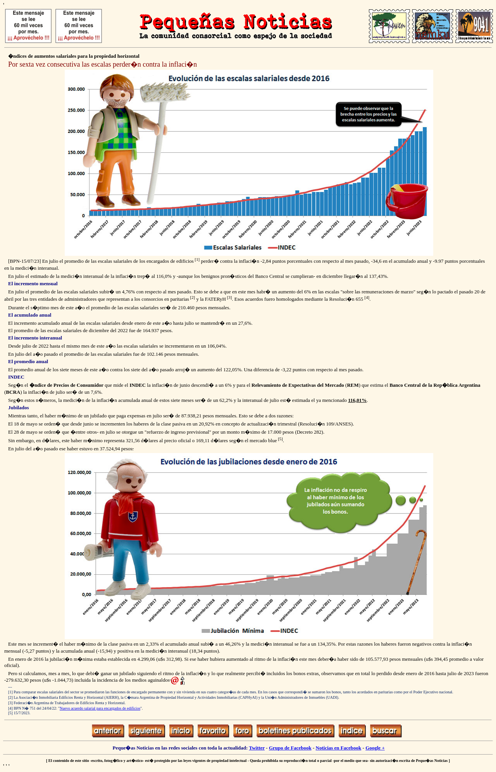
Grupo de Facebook (290, 748)
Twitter (257, 748)
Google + (375, 748)
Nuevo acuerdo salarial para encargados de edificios (100, 708)
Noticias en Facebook (339, 748)
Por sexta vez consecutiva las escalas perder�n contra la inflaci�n (102, 64)
